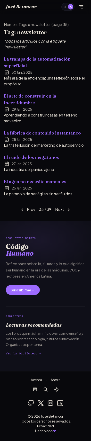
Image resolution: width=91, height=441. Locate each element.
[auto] (67, 7)
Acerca (36, 380)
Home (9, 24)
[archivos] (35, 389)
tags (23, 24)
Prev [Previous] (27, 210)
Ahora (55, 380)
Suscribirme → (23, 290)
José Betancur (21, 6)
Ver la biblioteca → (23, 353)
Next (63, 210)
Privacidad (45, 426)
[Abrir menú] (81, 7)
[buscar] (45, 389)
